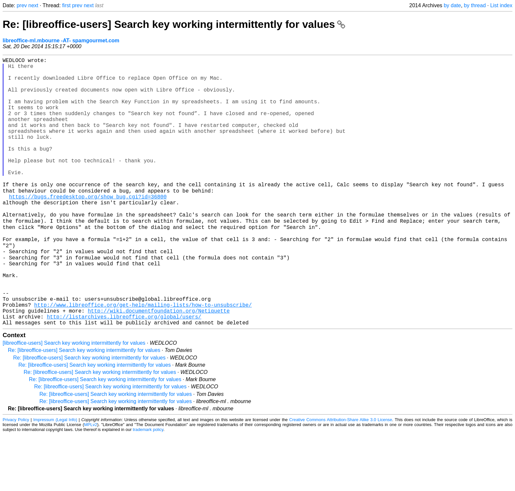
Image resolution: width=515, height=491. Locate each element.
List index (501, 5)
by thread (475, 5)
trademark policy (148, 485)
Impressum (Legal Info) (55, 476)
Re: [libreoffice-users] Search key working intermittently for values (174, 24)
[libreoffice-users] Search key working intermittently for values (74, 399)
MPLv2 (90, 481)
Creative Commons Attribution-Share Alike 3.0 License (340, 476)
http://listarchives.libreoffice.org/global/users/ (124, 371)
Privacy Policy (16, 476)
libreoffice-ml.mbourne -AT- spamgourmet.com (61, 40)
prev (22, 5)
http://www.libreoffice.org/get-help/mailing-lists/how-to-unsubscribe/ (143, 357)
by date (452, 5)
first (66, 5)
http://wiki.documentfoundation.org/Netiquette (159, 364)
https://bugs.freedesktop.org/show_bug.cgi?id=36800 (88, 227)
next (33, 5)
